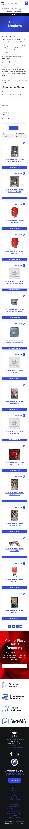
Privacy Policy (14, 815)
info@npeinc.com (14, 745)
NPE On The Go (6, 73)
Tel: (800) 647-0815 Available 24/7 (14, 747)
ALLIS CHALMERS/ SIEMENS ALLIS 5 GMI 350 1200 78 (14, 310)
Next (21, 626)
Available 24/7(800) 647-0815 (14, 721)
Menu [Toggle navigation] (14, 15)
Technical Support (10, 685)
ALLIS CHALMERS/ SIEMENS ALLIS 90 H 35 (14, 433)
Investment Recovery (14, 804)
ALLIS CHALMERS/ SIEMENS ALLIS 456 (14, 221)
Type (3, 98)
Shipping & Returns (14, 817)
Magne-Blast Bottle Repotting (15, 813)
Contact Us (14, 790)
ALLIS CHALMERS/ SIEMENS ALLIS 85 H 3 (14, 402)
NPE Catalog (15, 780)
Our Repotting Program (14, 666)
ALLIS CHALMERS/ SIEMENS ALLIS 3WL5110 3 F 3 (14, 160)
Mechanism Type (6, 119)
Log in (14, 8)
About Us (14, 788)
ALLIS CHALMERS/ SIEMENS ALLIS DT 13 (14, 581)
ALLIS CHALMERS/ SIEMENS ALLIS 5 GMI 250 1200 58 (14, 283)
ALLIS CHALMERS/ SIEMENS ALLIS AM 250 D (14, 525)
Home (3, 36)
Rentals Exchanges (11, 709)
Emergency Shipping (14, 799)
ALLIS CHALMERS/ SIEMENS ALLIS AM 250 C (14, 494)
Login (14, 795)
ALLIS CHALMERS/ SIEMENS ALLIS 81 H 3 (14, 372)
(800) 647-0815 (18, 11)
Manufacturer (5, 92)
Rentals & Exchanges (14, 807)
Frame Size (5, 105)
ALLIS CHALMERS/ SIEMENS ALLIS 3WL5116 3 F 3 (14, 191)
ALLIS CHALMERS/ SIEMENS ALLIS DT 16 (14, 611)
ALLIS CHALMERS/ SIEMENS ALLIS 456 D (14, 252)
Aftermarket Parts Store (14, 811)
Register (5, 8)
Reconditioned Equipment (13, 697)
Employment (14, 797)
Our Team (14, 793)
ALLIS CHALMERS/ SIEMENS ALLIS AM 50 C (14, 550)
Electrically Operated (7, 112)
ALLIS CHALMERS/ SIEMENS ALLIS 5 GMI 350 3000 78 (14, 341)
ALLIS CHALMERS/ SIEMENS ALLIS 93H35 (14, 463)
